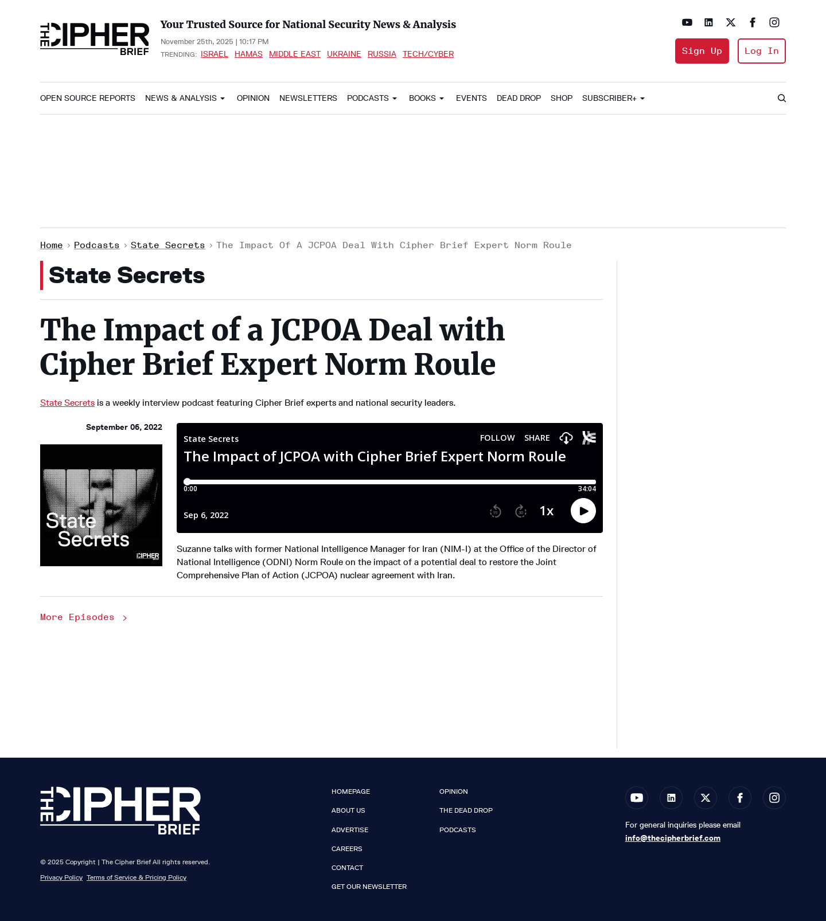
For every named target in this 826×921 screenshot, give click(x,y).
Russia (382, 54)
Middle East (295, 54)
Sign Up (702, 50)
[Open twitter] (730, 22)
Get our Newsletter (369, 887)
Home (51, 245)
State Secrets (168, 245)
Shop (561, 98)
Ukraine (344, 54)
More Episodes (84, 617)
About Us (348, 810)
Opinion (253, 98)
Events (471, 98)
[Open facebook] (752, 22)
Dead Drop (519, 98)
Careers (347, 849)
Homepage (351, 791)
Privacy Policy (61, 877)
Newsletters (308, 98)
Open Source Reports (87, 98)
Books (422, 98)
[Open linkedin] (709, 22)
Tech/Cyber (428, 54)
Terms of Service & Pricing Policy (136, 877)
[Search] (781, 98)
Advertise (350, 830)
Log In (762, 50)
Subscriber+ (609, 98)
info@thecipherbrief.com (672, 838)
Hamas (249, 54)
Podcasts (368, 98)
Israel (214, 54)
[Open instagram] (774, 22)
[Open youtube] (687, 22)
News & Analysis (181, 98)
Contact (347, 868)
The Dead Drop (466, 810)
